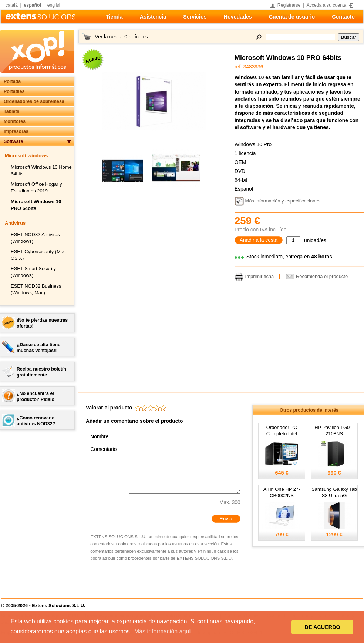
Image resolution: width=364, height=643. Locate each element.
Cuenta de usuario (292, 17)
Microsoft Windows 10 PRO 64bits (288, 57)
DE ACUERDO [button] (322, 627)
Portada (12, 81)
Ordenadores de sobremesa (34, 101)
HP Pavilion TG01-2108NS (334, 430)
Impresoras (16, 131)
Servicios (194, 17)
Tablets (11, 111)
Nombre (99, 436)
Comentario (103, 449)
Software (13, 141)
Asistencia (153, 17)
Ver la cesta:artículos (121, 37)
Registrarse (289, 5)
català (12, 5)
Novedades (238, 17)
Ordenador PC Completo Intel (281, 430)
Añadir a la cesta (259, 240)
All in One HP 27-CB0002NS (281, 492)
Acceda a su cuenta (327, 5)
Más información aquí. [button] (163, 631)
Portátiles (14, 91)
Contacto (343, 17)
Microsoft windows (26, 155)
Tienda (114, 17)
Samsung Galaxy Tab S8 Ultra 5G (334, 492)
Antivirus (15, 223)
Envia (225, 519)
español (32, 5)
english (54, 5)
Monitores (15, 121)
